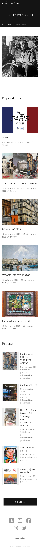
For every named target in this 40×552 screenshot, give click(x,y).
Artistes (9, 24)
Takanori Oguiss (20, 24)
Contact (20, 501)
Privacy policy (20, 538)
